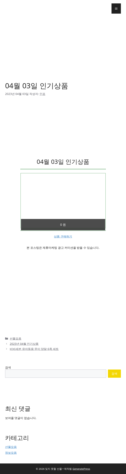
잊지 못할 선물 (19, 8)
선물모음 (15, 338)
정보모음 (11, 453)
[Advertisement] (63, 47)
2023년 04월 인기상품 (24, 344)
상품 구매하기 (63, 236)
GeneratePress (81, 468)
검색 (8, 367)
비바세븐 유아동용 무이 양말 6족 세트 (34, 349)
